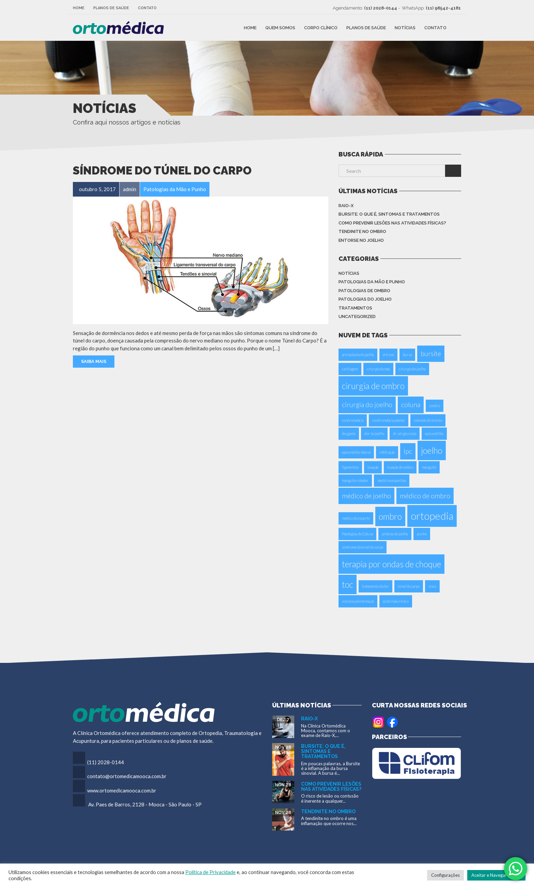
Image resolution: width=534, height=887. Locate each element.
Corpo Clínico (320, 27)
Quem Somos (280, 27)
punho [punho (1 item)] (422, 534)
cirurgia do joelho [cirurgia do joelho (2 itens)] (367, 404)
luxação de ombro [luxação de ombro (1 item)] (400, 467)
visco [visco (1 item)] (432, 586)
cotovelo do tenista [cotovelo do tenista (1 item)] (428, 420)
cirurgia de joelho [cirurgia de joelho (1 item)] (412, 369)
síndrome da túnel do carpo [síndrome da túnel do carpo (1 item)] (362, 547)
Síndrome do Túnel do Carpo (162, 170)
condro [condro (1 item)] (434, 405)
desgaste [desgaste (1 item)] (349, 433)
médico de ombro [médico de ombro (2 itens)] (425, 496)
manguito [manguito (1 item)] (429, 467)
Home (78, 8)
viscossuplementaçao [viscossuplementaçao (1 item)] (358, 601)
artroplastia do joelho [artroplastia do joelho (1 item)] (358, 354)
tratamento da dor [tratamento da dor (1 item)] (375, 586)
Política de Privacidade (210, 872)
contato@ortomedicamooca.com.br (127, 776)
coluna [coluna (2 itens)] (410, 404)
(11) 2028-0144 (380, 8)
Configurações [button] (445, 875)
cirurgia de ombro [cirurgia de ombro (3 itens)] (373, 386)
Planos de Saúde (111, 8)
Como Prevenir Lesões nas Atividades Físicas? (392, 222)
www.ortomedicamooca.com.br (121, 790)
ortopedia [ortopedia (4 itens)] (432, 516)
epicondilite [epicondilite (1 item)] (434, 433)
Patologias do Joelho (365, 299)
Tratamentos (355, 308)
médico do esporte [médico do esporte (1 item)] (356, 518)
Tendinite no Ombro (362, 231)
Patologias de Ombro (364, 290)
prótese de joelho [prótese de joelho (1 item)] (395, 534)
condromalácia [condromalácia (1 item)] (352, 420)
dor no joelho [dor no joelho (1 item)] (374, 433)
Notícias (405, 27)
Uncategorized (357, 316)
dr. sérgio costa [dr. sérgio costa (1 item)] (404, 433)
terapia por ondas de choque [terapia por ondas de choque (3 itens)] (391, 564)
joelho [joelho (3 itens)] (431, 450)
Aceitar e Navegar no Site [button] (496, 875)
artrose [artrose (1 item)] (388, 354)
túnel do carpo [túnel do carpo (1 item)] (409, 586)
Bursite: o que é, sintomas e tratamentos (389, 214)
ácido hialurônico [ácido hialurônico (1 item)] (396, 601)
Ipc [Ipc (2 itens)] (408, 451)
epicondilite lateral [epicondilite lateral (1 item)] (356, 452)
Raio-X (346, 205)
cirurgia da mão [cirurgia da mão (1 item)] (378, 369)
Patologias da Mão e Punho (372, 281)
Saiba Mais (93, 361)
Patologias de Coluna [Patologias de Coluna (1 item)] (357, 534)
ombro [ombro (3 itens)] (390, 516)
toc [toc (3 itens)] (347, 584)
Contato (147, 8)
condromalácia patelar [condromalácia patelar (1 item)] (388, 420)
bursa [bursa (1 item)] (407, 354)
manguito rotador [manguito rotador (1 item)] (355, 480)
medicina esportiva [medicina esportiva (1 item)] (391, 480)
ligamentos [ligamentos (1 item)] (350, 467)
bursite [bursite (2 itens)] (431, 353)
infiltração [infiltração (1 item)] (387, 452)
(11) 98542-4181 (443, 8)
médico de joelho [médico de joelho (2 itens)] (366, 496)
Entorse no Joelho (361, 240)
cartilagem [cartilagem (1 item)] (350, 369)
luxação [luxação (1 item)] (372, 467)
